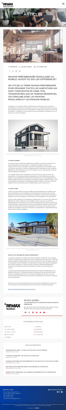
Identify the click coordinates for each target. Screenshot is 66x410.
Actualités (9, 334)
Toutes (8, 326)
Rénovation (38, 332)
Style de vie (38, 334)
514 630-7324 (9, 395)
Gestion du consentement (44, 405)
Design (8, 337)
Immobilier (12, 66)
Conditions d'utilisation (30, 405)
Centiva (36, 408)
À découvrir (9, 329)
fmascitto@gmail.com (14, 398)
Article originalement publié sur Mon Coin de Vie (21, 289)
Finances (37, 326)
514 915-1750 (9, 396)
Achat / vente (10, 332)
